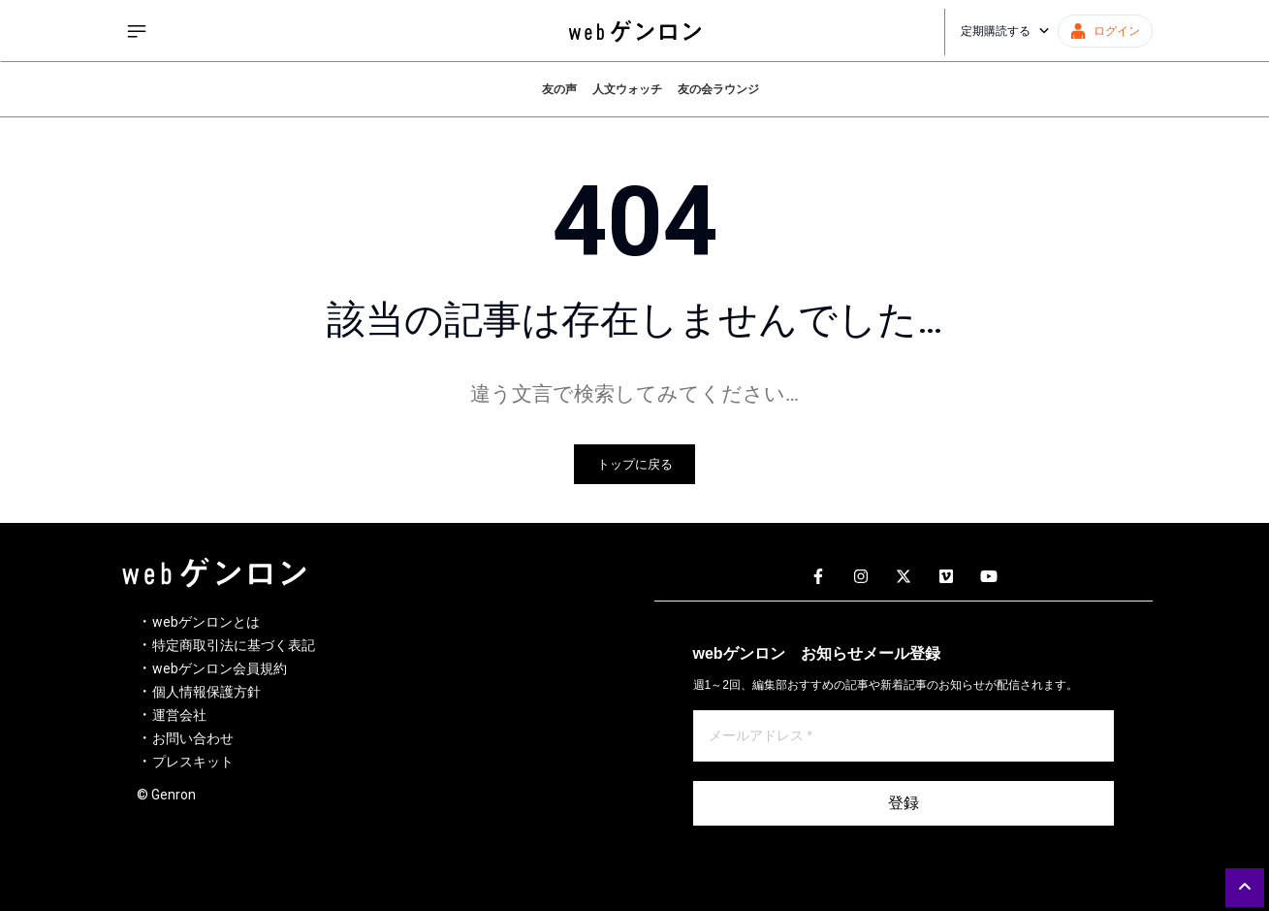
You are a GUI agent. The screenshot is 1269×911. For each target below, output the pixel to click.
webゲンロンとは (206, 622)
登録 (903, 803)
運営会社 (179, 715)
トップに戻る (635, 464)
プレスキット (193, 761)
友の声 (559, 89)
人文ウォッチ (627, 89)
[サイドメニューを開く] (136, 31)
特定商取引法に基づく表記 (233, 645)
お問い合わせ (193, 738)
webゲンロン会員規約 (219, 668)
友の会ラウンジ (718, 89)
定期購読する (1005, 31)
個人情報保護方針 (206, 692)
